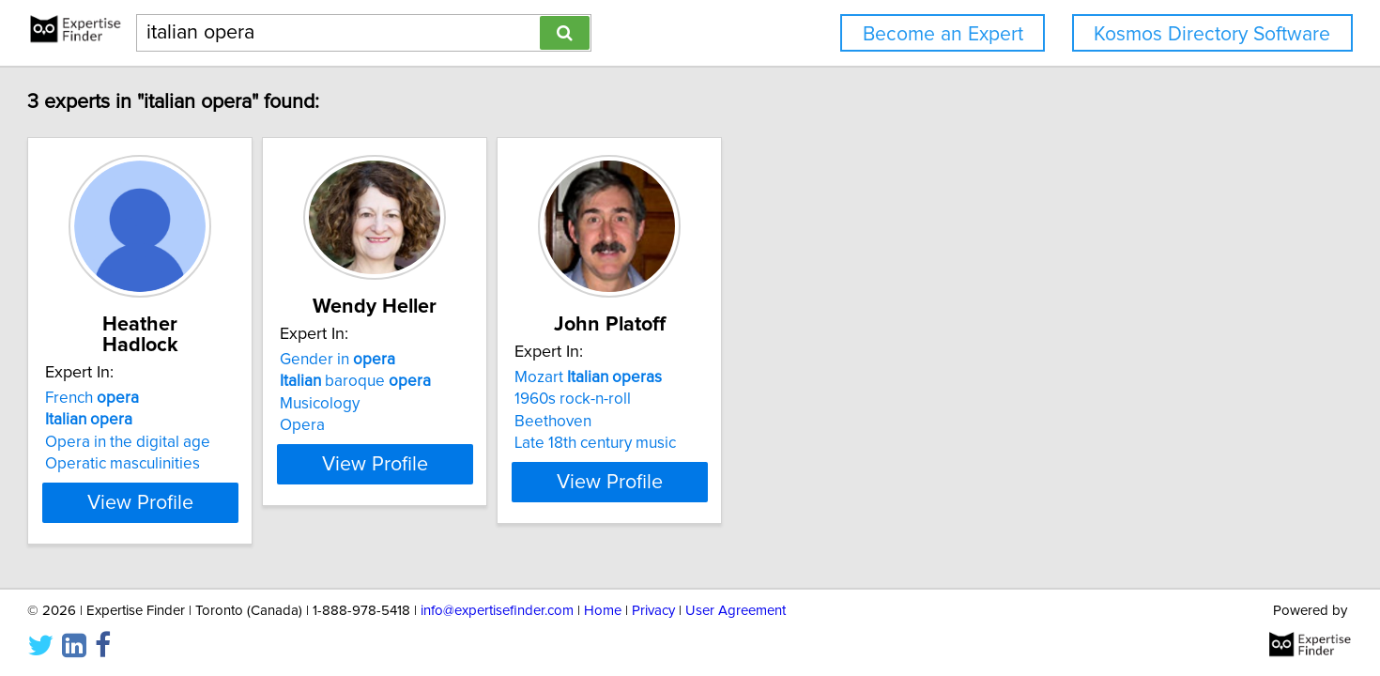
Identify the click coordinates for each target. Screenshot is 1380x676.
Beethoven (746, 421)
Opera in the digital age (227, 421)
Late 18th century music (788, 443)
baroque (501, 381)
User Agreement (735, 608)
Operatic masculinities (222, 443)
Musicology (466, 403)
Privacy (653, 608)
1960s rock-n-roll (766, 399)
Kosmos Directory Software (1212, 34)
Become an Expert (943, 34)
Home (602, 608)
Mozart (781, 377)
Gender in (484, 359)
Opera (448, 425)
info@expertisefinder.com (497, 608)
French (191, 377)
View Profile (263, 481)
